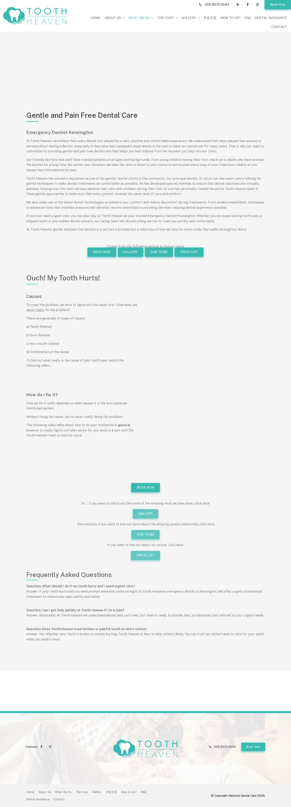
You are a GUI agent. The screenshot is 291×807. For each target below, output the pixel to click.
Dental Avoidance (271, 18)
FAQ (248, 18)
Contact (279, 27)
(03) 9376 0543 (217, 4)
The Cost (165, 18)
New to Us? (230, 18)
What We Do (139, 18)
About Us (112, 18)
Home (95, 18)
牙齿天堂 (209, 18)
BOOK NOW (145, 487)
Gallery (188, 18)
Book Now (277, 4)
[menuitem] (30, 792)
